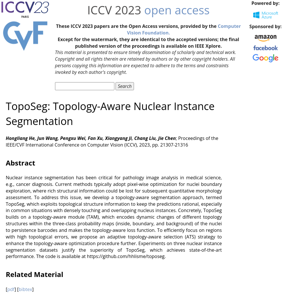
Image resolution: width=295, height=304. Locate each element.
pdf (10, 289)
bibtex (25, 289)
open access (177, 10)
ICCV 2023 (114, 10)
